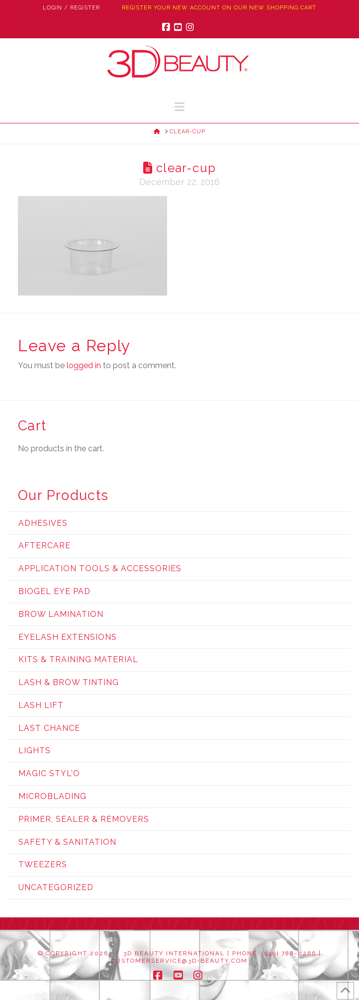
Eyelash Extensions (67, 637)
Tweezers (42, 864)
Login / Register (71, 7)
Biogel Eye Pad (54, 591)
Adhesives (43, 523)
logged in (84, 365)
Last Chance (49, 728)
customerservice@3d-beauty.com (179, 960)
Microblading (52, 796)
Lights (34, 750)
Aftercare (44, 545)
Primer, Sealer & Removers (83, 819)
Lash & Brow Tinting (68, 682)
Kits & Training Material (78, 659)
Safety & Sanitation (67, 842)
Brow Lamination (60, 614)
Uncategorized (55, 887)
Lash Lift (41, 705)
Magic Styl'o (49, 773)
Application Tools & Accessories (99, 568)
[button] (179, 106)
